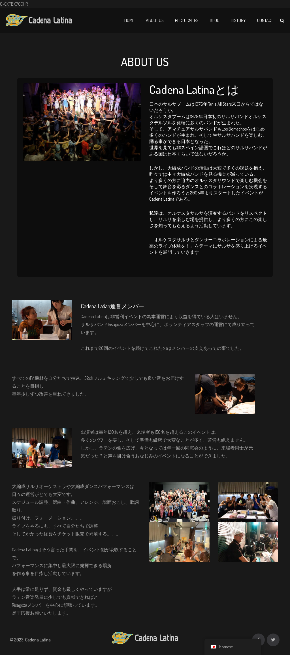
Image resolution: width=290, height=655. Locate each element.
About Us (155, 20)
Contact (265, 20)
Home (129, 20)
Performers (187, 20)
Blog (214, 20)
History (238, 20)
